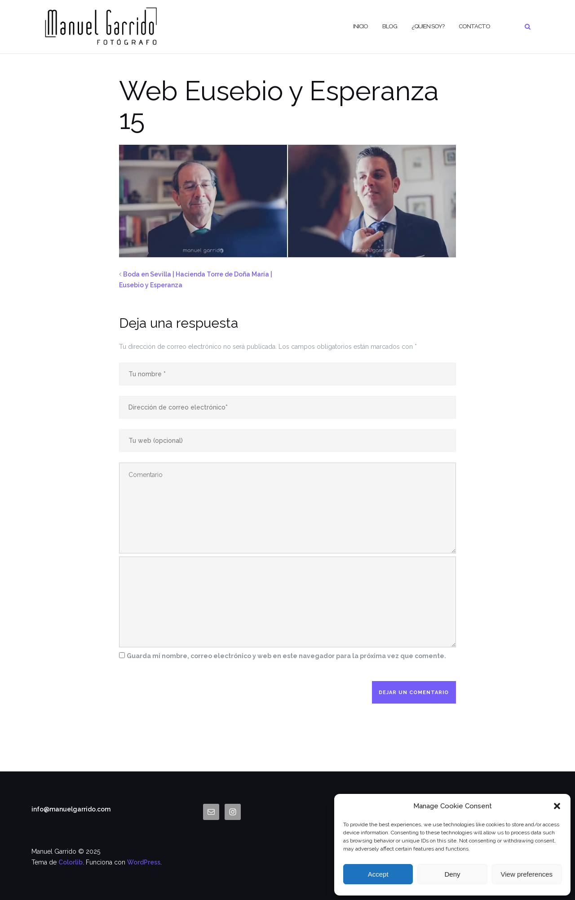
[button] (557, 806)
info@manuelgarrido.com (71, 809)
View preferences (527, 874)
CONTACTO (474, 26)
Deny (452, 874)
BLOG (389, 26)
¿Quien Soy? (427, 26)
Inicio (360, 26)
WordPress (143, 862)
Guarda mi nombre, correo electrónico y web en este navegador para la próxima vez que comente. (286, 655)
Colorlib (70, 862)
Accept (378, 874)
